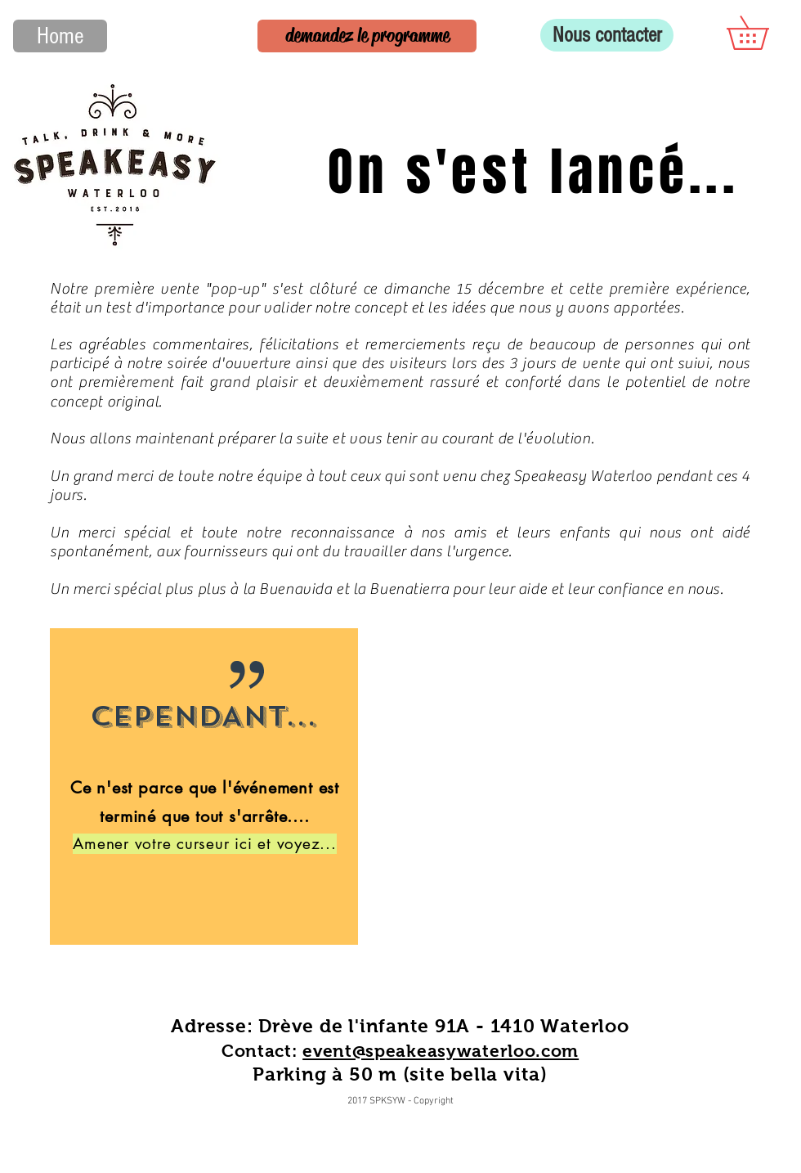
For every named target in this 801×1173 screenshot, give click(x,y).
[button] (764, 33)
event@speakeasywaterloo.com (440, 1050)
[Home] (60, 36)
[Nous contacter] (606, 35)
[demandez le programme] (367, 36)
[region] (204, 786)
